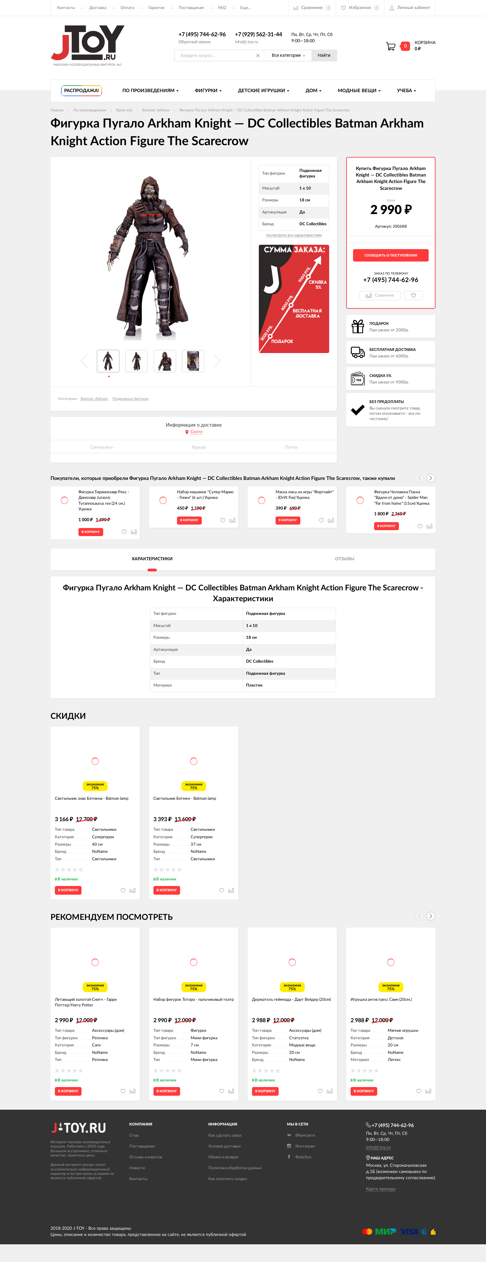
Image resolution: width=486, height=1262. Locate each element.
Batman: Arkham (94, 399)
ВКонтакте (301, 1153)
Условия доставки (224, 1164)
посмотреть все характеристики (294, 235)
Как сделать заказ (224, 1153)
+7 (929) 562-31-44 (258, 35)
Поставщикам (191, 8)
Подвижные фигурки (130, 399)
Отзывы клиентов (145, 1175)
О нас (134, 1153)
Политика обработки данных (235, 1186)
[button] (430, 478)
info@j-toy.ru (246, 42)
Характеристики (152, 562)
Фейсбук (299, 1175)
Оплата (127, 8)
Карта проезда (380, 1207)
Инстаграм (301, 1164)
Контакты (66, 8)
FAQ (222, 8)
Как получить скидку (227, 1197)
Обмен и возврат (223, 1175)
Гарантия (156, 8)
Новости (137, 1186)
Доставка (97, 8)
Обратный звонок (195, 42)
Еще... (245, 8)
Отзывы (344, 562)
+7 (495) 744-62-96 (202, 35)
